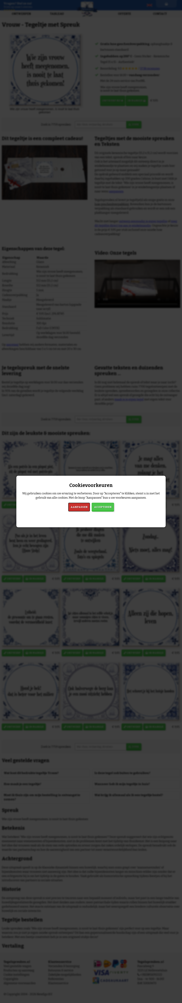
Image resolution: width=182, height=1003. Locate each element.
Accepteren (103, 507)
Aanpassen (79, 507)
